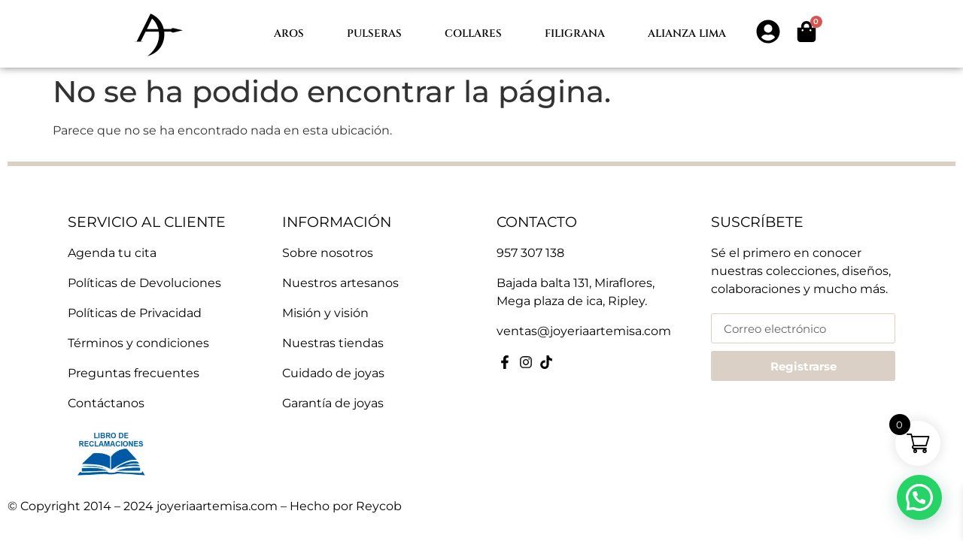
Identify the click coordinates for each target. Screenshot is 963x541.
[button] (919, 497)
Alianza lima (687, 33)
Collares (473, 33)
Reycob (379, 506)
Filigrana (575, 33)
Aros (289, 33)
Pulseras (374, 33)
